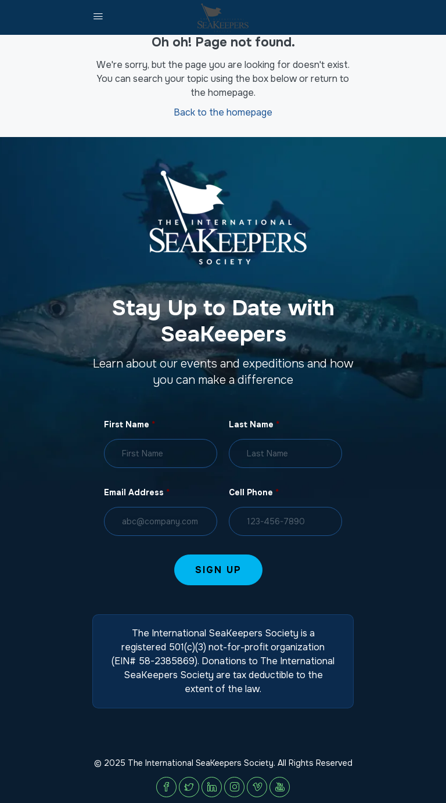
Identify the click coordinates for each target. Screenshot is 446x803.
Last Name (254, 424)
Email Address (137, 492)
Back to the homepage (223, 112)
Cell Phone (254, 492)
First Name (129, 424)
